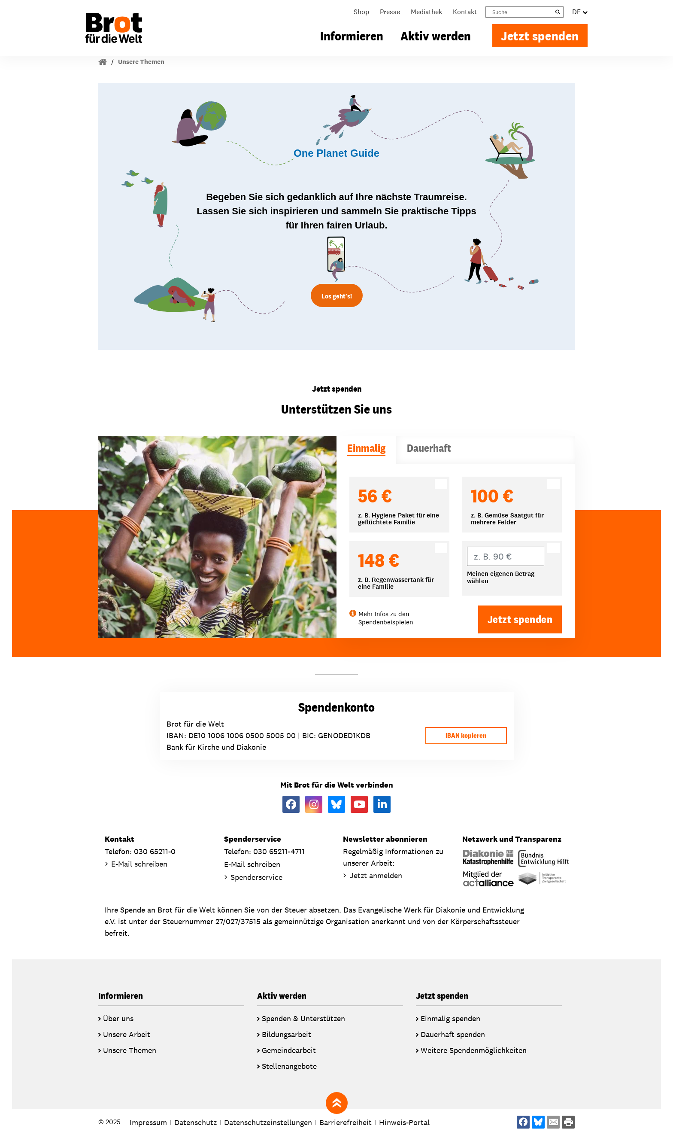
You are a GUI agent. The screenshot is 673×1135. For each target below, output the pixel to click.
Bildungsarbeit (286, 1034)
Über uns (118, 1018)
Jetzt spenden (540, 35)
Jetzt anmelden (375, 875)
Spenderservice (256, 877)
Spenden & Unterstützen (303, 1018)
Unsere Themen (141, 62)
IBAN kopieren (466, 735)
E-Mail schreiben (139, 864)
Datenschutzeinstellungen (268, 1122)
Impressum (148, 1122)
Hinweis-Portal (404, 1122)
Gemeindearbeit (289, 1050)
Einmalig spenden (450, 1018)
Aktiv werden (435, 35)
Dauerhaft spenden (453, 1034)
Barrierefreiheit (345, 1122)
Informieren (351, 35)
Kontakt (465, 11)
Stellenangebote (289, 1066)
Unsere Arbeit (126, 1034)
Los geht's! (336, 296)
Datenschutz (195, 1122)
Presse (390, 11)
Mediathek (426, 11)
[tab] (366, 450)
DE (580, 12)
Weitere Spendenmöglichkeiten (474, 1050)
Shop (361, 11)
